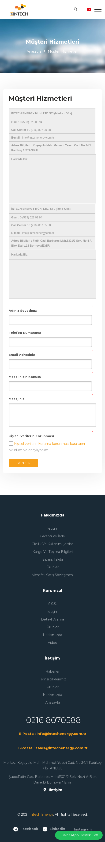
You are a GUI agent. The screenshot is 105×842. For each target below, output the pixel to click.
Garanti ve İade (52, 536)
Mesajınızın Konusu (25, 377)
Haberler (52, 671)
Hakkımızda (52, 635)
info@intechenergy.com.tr (61, 733)
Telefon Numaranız (25, 332)
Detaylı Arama (52, 619)
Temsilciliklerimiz (52, 679)
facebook (25, 829)
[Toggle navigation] (97, 9)
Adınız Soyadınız (23, 310)
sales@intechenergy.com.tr (61, 748)
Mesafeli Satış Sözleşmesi (52, 575)
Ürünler (53, 567)
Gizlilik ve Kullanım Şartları (53, 544)
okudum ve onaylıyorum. (47, 447)
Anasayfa (34, 51)
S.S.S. (52, 604)
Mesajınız (16, 399)
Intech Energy (41, 814)
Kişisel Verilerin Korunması (31, 436)
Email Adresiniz (22, 355)
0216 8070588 (53, 720)
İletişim (52, 528)
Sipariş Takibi (52, 559)
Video (52, 642)
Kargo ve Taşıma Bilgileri (53, 552)
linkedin (54, 829)
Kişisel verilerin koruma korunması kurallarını (49, 444)
